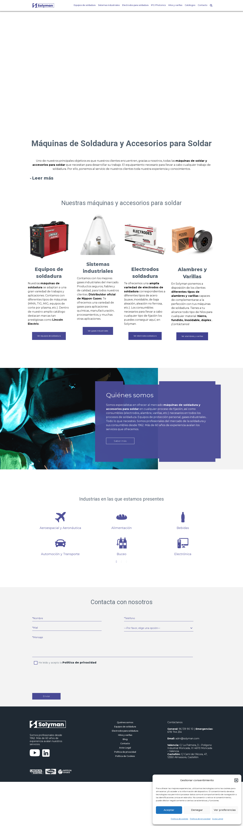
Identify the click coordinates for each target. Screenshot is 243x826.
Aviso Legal (217, 818)
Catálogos (190, 5)
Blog (125, 739)
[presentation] (60, 674)
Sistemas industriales (109, 5)
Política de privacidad (200, 818)
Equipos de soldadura (85, 5)
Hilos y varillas (175, 5)
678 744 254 (174, 731)
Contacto (202, 5)
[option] (60, 534)
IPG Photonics (158, 5)
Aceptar (169, 809)
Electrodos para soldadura (135, 5)
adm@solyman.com (187, 738)
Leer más (42, 178)
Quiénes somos (125, 722)
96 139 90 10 (186, 728)
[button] (236, 780)
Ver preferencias (225, 809)
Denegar (197, 809)
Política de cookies (179, 818)
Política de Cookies (125, 756)
